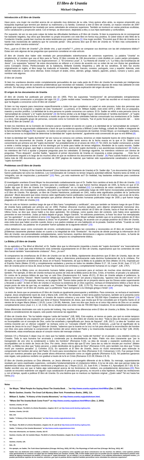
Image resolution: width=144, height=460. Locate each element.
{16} (16, 249)
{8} (130, 148)
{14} (48, 217)
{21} (12, 376)
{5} (30, 131)
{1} (81, 39)
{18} (111, 288)
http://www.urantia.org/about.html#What (90, 388)
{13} (37, 200)
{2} (58, 99)
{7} (97, 143)
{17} (22, 280)
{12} (88, 187)
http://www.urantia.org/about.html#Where (72, 401)
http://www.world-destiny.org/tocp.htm (76, 408)
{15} (91, 224)
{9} (106, 155)
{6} (134, 133)
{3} (55, 114)
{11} (137, 182)
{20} (132, 368)
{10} (52, 175)
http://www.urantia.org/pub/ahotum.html (81, 397)
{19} (137, 297)
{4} (32, 121)
